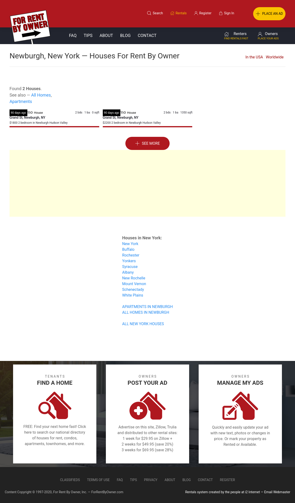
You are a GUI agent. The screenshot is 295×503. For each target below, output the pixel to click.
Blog (125, 35)
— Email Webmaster (275, 492)
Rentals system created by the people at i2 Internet (222, 492)
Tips (88, 35)
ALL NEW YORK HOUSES (143, 324)
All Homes (41, 95)
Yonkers (129, 261)
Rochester (130, 255)
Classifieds (70, 480)
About (106, 35)
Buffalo (128, 249)
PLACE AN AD (269, 13)
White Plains (132, 295)
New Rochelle (133, 278)
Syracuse (130, 266)
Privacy (150, 480)
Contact (147, 35)
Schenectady (133, 289)
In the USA (254, 57)
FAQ (73, 35)
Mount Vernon (134, 284)
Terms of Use (98, 480)
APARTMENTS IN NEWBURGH (147, 306)
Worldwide (275, 57)
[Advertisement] (147, 183)
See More (147, 143)
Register (227, 480)
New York (130, 243)
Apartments (21, 101)
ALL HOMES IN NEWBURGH (145, 312)
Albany (128, 272)
